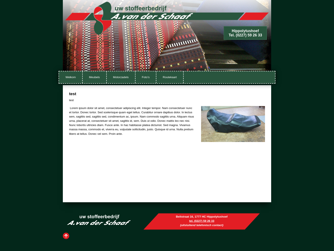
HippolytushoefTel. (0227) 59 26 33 (245, 33)
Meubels (94, 77)
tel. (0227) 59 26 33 (201, 220)
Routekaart (170, 77)
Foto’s (146, 77)
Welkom (70, 77)
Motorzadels (121, 77)
